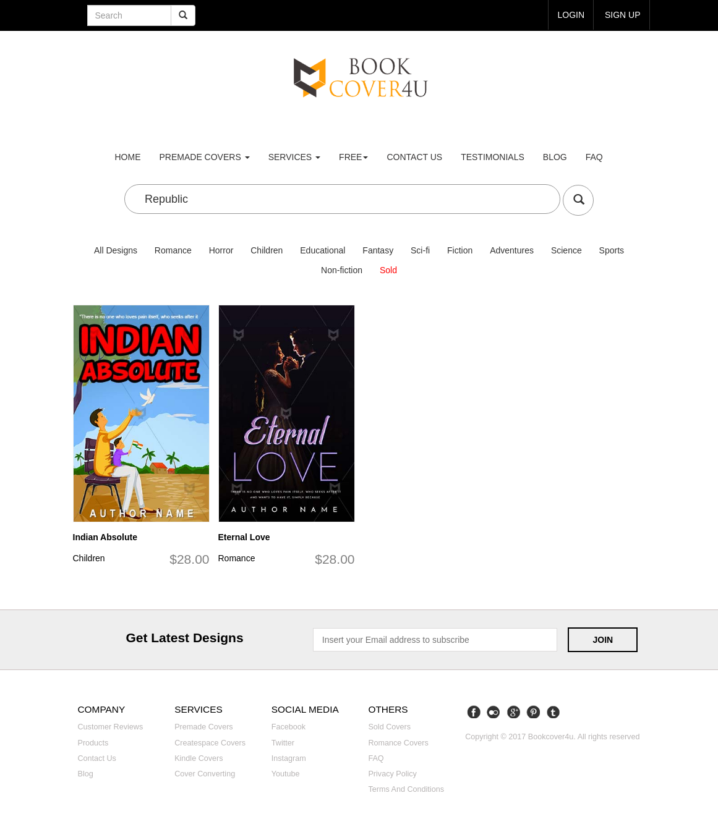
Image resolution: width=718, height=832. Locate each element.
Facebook (288, 727)
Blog (555, 157)
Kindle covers (198, 758)
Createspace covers (210, 743)
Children (266, 250)
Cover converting (204, 774)
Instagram (288, 758)
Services (294, 157)
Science (566, 250)
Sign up (623, 15)
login (570, 15)
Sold (388, 270)
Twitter (282, 743)
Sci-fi (420, 250)
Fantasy (377, 250)
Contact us (414, 157)
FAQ (594, 157)
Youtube (285, 774)
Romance (173, 250)
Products (93, 743)
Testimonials (492, 157)
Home (128, 157)
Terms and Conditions (406, 789)
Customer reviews (110, 727)
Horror (221, 250)
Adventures (512, 250)
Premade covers (203, 727)
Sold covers (389, 727)
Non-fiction (341, 270)
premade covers (205, 157)
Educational (322, 250)
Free (353, 157)
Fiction (459, 250)
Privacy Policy (392, 774)
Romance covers (398, 743)
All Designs (115, 250)
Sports (611, 250)
